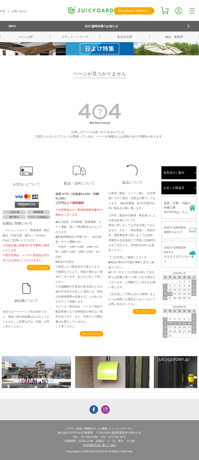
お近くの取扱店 (173, 187)
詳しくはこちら (38, 267)
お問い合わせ (19, 11)
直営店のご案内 (173, 172)
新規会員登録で (134, 10)
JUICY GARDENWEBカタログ (175, 230)
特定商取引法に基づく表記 (99, 445)
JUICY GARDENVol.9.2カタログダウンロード (177, 254)
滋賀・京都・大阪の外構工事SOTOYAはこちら (177, 207)
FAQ (2, 11)
